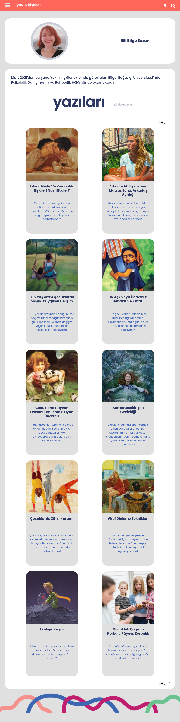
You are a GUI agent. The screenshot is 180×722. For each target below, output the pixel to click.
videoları (123, 105)
